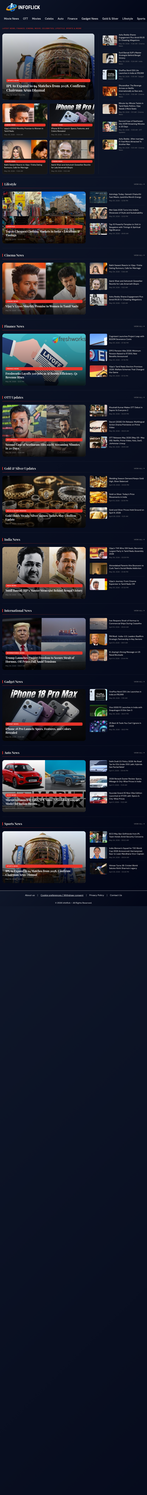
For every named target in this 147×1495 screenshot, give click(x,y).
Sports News (13, 80)
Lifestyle (127, 18)
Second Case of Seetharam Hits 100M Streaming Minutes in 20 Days (132, 124)
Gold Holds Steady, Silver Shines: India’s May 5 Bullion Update (40, 517)
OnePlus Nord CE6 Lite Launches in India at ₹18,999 (131, 71)
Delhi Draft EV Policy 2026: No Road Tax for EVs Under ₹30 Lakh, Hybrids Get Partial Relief (125, 764)
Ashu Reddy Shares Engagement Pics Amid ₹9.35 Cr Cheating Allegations (132, 38)
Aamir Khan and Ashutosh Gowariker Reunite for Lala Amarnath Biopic (71, 166)
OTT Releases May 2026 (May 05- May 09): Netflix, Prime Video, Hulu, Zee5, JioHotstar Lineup (127, 440)
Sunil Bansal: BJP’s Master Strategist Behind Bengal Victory (130, 55)
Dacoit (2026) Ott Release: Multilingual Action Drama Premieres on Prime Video (126, 425)
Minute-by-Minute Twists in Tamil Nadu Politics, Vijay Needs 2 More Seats (131, 106)
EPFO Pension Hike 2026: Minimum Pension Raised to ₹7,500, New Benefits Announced (125, 354)
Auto (61, 18)
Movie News (11, 18)
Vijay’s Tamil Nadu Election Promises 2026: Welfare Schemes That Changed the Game (126, 369)
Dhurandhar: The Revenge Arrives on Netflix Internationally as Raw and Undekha (130, 89)
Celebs (49, 18)
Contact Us (116, 895)
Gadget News (90, 18)
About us (30, 895)
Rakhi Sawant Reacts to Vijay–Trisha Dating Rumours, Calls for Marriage (23, 166)
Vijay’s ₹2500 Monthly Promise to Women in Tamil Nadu (41, 306)
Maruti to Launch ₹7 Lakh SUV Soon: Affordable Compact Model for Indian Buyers (42, 802)
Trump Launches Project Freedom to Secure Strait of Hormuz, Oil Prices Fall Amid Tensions (39, 659)
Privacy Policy (96, 895)
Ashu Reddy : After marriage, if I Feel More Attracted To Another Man (131, 142)
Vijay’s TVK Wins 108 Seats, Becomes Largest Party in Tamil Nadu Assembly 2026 (126, 551)
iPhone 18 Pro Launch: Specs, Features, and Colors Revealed (38, 730)
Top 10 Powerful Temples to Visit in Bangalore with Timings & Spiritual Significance (125, 227)
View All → (139, 184)
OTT (25, 18)
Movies (36, 18)
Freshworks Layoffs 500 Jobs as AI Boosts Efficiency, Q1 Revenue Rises (41, 375)
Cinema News (10, 125)
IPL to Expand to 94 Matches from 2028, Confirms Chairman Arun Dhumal (45, 88)
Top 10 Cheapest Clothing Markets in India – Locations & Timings (42, 233)
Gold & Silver (110, 18)
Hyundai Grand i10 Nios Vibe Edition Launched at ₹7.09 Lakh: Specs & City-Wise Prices (125, 796)
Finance (72, 18)
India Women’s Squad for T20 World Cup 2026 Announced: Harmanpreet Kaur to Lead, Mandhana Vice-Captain (126, 851)
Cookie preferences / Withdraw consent (62, 895)
